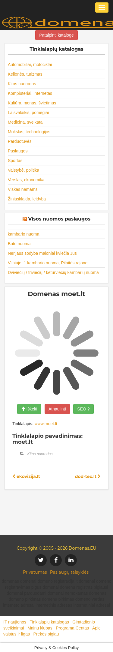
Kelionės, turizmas (25, 74)
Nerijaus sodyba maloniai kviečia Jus (42, 253)
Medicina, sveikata (25, 122)
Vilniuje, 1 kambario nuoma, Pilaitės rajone (47, 262)
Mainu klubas (39, 628)
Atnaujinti (57, 409)
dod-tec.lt (88, 476)
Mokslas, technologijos (29, 131)
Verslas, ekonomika (26, 179)
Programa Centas (72, 628)
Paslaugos (17, 151)
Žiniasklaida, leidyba (27, 199)
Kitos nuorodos (22, 83)
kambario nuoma (23, 234)
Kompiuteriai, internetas (30, 93)
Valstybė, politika (23, 170)
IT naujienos (14, 622)
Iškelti (29, 409)
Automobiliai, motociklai (30, 64)
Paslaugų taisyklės (69, 572)
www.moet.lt (45, 423)
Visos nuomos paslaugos (59, 219)
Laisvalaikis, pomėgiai (28, 112)
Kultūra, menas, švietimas (32, 103)
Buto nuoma (19, 243)
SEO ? (83, 409)
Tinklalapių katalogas (49, 622)
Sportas (15, 160)
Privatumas (35, 572)
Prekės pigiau (46, 634)
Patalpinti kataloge (56, 35)
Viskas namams (23, 189)
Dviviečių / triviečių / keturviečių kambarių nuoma (53, 272)
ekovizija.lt (26, 476)
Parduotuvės (20, 141)
